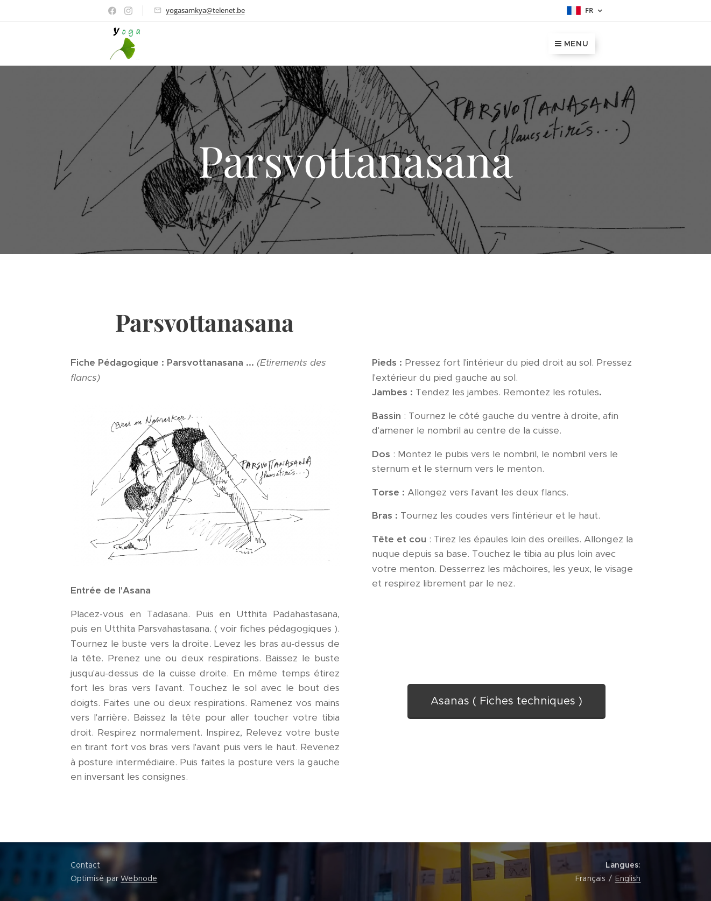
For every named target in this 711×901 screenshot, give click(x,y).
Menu (572, 43)
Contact (86, 865)
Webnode (139, 878)
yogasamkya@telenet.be (205, 10)
